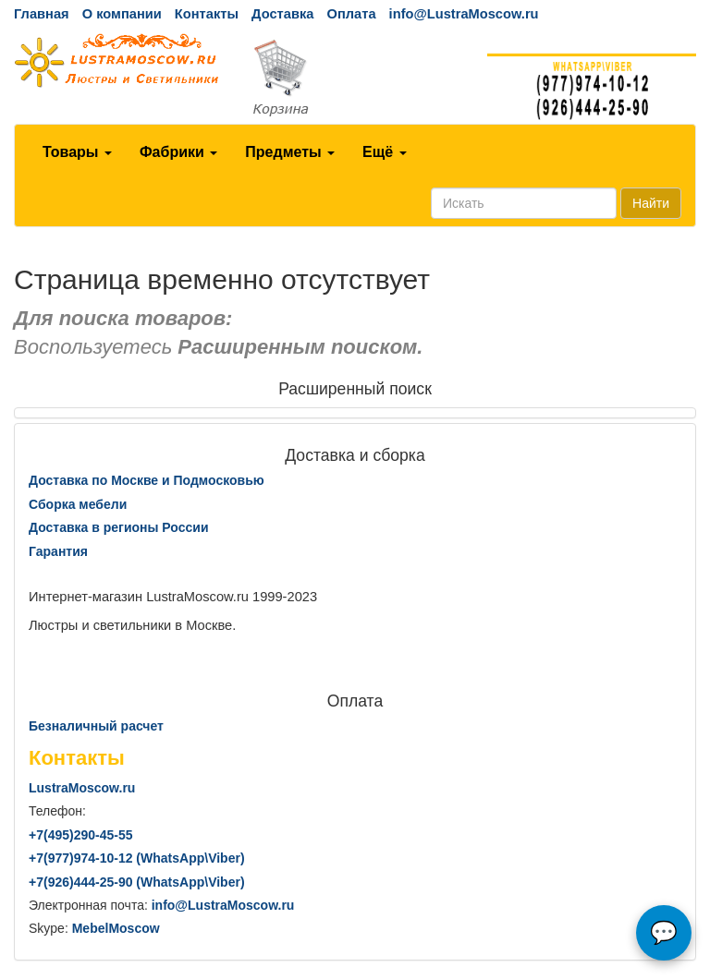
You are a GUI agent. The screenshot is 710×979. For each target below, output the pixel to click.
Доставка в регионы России (119, 527)
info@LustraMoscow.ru (464, 13)
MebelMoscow (116, 928)
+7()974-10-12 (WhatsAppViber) (137, 858)
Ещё (384, 152)
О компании (122, 13)
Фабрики (178, 152)
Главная (41, 13)
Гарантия (58, 551)
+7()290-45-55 (80, 835)
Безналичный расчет (96, 726)
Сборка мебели (78, 504)
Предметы (290, 152)
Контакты (207, 13)
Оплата (350, 13)
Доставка (282, 13)
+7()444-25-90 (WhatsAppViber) (137, 882)
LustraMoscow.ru (82, 787)
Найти (650, 203)
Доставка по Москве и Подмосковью (146, 480)
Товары (77, 152)
